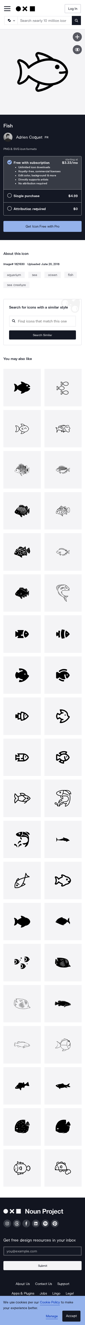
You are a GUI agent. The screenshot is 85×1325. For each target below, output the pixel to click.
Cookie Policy (50, 1302)
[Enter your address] (42, 1251)
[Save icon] (77, 36)
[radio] (42, 172)
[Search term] (45, 20)
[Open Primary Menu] (7, 9)
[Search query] (42, 321)
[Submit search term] (76, 20)
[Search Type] (10, 20)
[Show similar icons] (77, 49)
